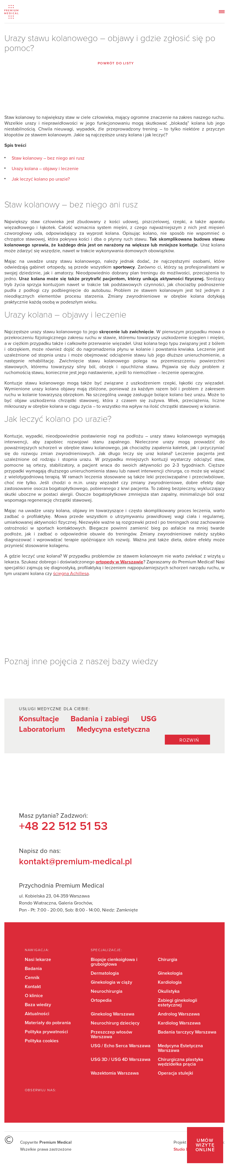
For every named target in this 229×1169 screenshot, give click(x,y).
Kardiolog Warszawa (179, 1023)
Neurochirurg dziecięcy (115, 1023)
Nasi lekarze (38, 959)
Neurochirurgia (107, 991)
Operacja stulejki (175, 1073)
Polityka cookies (42, 1040)
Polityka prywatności (46, 1031)
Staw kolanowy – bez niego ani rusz (48, 158)
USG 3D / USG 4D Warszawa (121, 1059)
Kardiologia (170, 982)
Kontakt (33, 986)
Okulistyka (169, 991)
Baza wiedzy (38, 1004)
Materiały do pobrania (48, 1022)
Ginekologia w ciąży (111, 982)
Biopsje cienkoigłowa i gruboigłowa (114, 962)
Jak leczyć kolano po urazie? (41, 179)
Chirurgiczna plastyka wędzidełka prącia (180, 1061)
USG (149, 719)
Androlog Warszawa (179, 1014)
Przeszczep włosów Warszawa (111, 1034)
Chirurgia (167, 959)
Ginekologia (170, 973)
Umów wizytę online (205, 1145)
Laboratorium (42, 729)
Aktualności (37, 1013)
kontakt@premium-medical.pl (75, 861)
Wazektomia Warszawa (115, 1073)
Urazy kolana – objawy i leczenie (45, 169)
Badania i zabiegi (100, 719)
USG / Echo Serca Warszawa (121, 1045)
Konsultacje (39, 719)
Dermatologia (105, 973)
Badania (33, 968)
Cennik (32, 977)
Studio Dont (184, 1149)
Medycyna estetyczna (113, 729)
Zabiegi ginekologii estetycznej (177, 1002)
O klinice (34, 995)
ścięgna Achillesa (71, 573)
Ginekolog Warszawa (112, 1014)
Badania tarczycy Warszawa (187, 1032)
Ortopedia (101, 1000)
